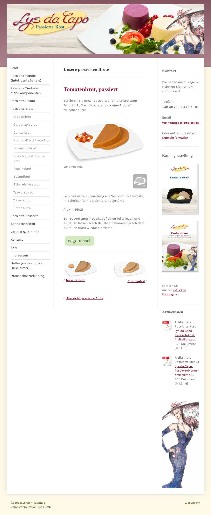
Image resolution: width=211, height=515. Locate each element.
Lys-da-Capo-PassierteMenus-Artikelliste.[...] (187, 370)
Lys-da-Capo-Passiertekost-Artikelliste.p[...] (185, 335)
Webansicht (192, 503)
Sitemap (39, 503)
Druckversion (22, 503)
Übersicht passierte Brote (84, 298)
